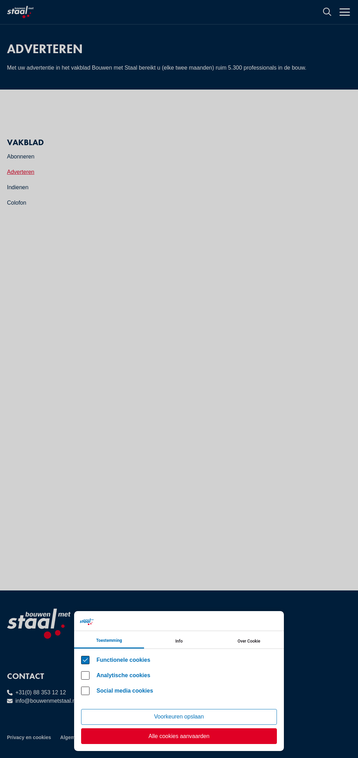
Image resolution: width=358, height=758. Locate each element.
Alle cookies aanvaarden (179, 736)
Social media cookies (124, 691)
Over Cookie (249, 641)
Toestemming (109, 640)
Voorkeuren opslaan (179, 717)
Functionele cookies (123, 660)
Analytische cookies (123, 675)
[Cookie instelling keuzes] (179, 681)
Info (178, 641)
